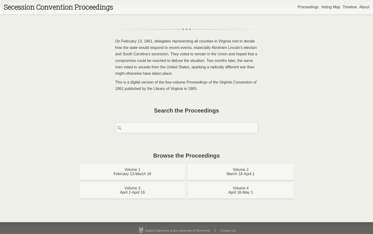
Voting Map (330, 7)
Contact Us (228, 230)
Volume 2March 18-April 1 (241, 172)
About (364, 7)
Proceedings (308, 7)
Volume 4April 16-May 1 (240, 190)
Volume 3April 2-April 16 (132, 190)
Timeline (350, 7)
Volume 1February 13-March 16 (132, 172)
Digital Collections (173, 230)
